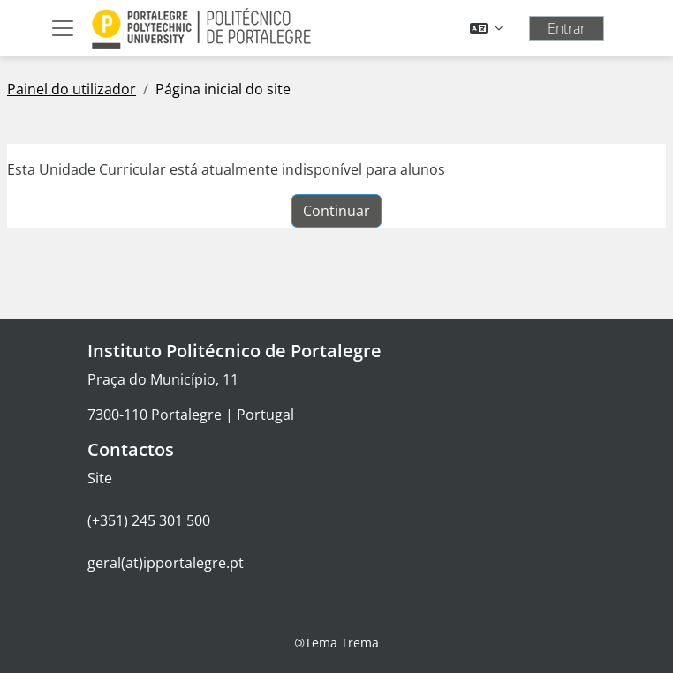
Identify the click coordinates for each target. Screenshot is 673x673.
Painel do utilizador (71, 89)
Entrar (567, 28)
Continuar (336, 211)
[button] (486, 28)
